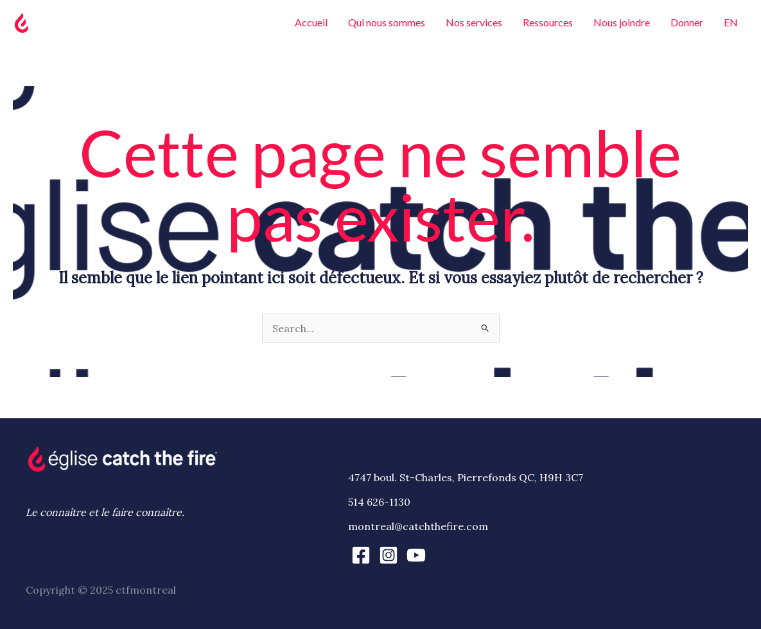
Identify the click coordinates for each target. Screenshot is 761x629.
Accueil (311, 22)
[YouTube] (416, 555)
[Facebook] (361, 555)
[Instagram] (388, 555)
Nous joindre (621, 22)
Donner (686, 22)
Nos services (474, 22)
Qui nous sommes (386, 22)
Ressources (548, 22)
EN (731, 22)
